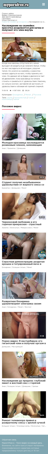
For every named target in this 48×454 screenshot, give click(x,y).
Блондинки (18, 95)
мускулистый (20, 98)
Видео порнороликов (12, 15)
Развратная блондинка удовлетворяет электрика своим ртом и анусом (21, 303)
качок (16, 99)
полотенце (7, 99)
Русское (37, 95)
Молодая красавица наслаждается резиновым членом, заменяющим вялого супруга (23, 145)
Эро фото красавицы (11, 17)
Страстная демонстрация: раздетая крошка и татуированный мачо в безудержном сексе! (23, 264)
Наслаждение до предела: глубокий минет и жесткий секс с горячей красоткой (23, 383)
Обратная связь (9, 440)
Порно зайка (8, 13)
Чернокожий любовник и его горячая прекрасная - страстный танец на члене (21, 224)
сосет (31, 98)
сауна (9, 98)
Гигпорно (6, 18)
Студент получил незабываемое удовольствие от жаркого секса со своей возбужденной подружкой (23, 184)
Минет (28, 95)
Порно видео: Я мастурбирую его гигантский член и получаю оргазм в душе (24, 343)
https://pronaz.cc (9, 20)
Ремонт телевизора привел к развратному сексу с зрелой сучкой (23, 421)
